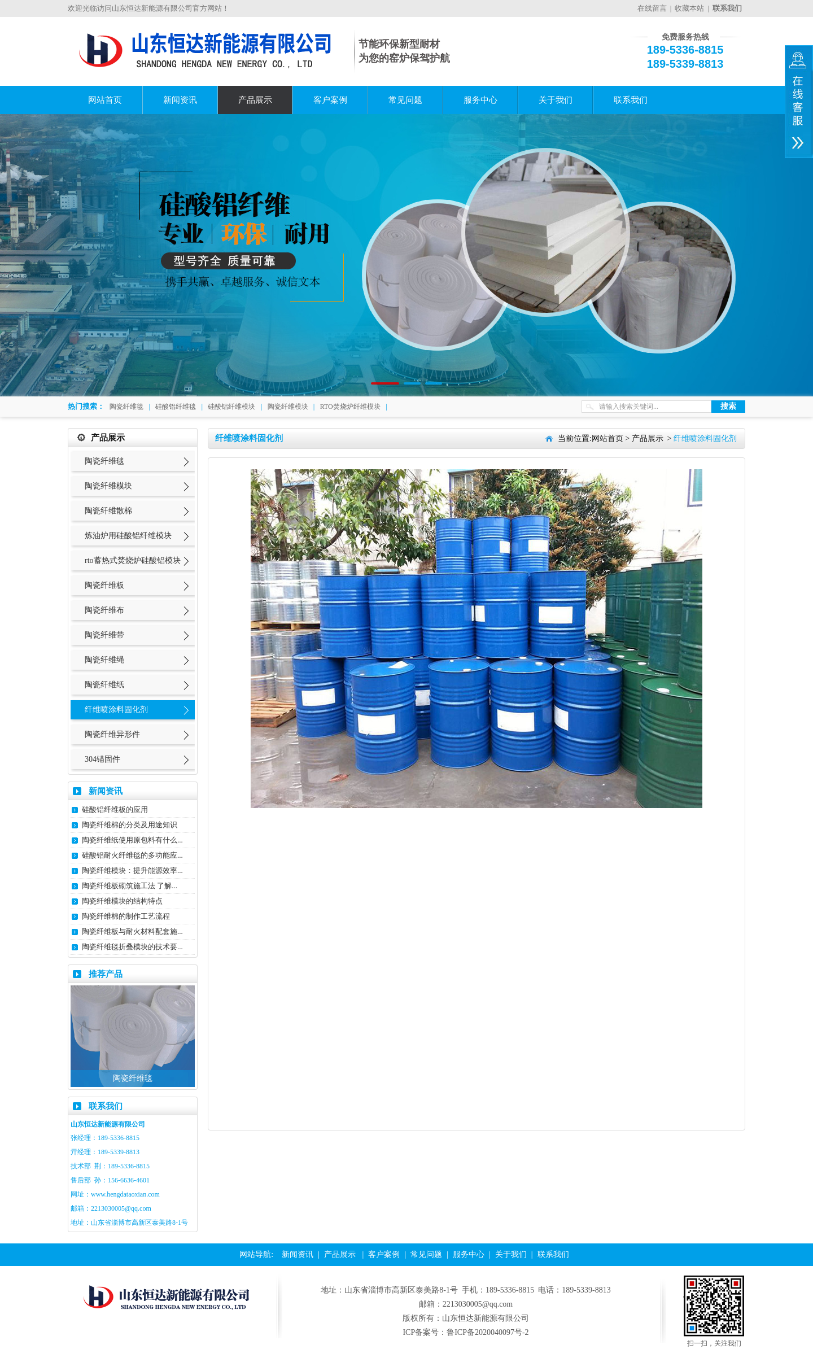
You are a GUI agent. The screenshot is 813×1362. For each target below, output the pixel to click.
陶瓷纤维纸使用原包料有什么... (132, 840)
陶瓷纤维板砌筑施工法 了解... (129, 885)
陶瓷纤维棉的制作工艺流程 (126, 916)
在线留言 (652, 8)
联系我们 (631, 99)
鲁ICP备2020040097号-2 (487, 1332)
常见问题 (405, 99)
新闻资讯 (180, 99)
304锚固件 (102, 759)
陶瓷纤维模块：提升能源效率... (132, 870)
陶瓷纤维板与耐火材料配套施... (132, 931)
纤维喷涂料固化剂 (116, 709)
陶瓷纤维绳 (104, 660)
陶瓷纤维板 (104, 585)
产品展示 (255, 99)
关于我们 (555, 99)
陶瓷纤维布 (104, 610)
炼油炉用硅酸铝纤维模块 (128, 535)
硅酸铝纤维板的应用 (115, 809)
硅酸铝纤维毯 (175, 407)
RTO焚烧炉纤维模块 (350, 407)
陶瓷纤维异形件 (112, 734)
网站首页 (105, 99)
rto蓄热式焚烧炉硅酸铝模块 (133, 560)
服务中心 (480, 99)
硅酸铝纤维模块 (231, 407)
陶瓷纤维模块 (288, 407)
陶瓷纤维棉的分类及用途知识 (129, 824)
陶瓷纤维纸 (104, 684)
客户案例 (330, 99)
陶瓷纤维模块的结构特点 (122, 901)
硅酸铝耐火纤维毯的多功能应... (132, 855)
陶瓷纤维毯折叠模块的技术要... (132, 946)
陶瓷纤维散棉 (108, 511)
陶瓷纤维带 (104, 635)
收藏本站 (689, 8)
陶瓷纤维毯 (126, 407)
